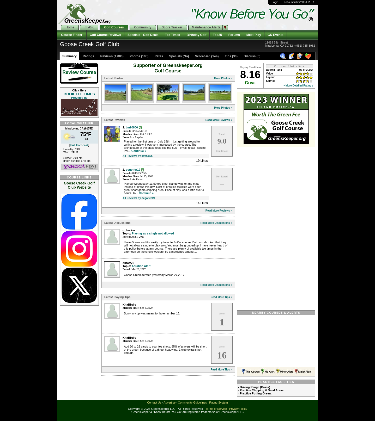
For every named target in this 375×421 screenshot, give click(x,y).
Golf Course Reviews (105, 35)
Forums (234, 35)
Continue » (138, 150)
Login (275, 2)
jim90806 (132, 127)
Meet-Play (253, 35)
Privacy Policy (238, 408)
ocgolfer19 (133, 169)
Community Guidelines (192, 402)
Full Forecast (79, 145)
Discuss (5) (251, 56)
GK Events (275, 35)
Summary (69, 56)
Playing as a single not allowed (153, 233)
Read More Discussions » (216, 222)
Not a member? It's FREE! (299, 2)
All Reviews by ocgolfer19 (139, 198)
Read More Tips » (221, 297)
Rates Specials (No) (171, 56)
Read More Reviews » (218, 120)
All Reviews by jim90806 (138, 155)
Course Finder (71, 35)
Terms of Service (216, 408)
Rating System (218, 402)
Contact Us (154, 402)
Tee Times (172, 35)
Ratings (88, 56)
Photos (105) (138, 56)
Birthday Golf (196, 35)
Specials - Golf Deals (143, 35)
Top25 (217, 35)
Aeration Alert (141, 266)
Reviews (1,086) (111, 56)
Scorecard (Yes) (206, 56)
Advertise (170, 402)
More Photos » (223, 78)
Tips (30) (231, 56)
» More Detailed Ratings (298, 85)
